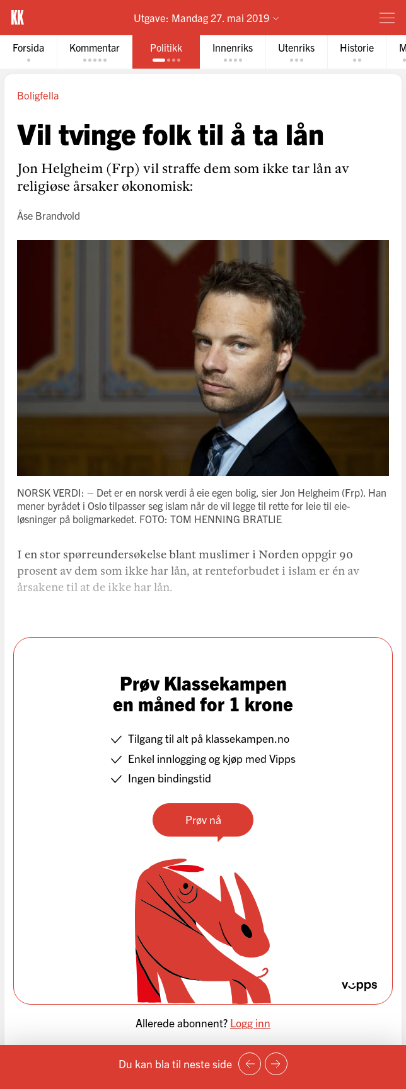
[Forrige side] (249, 1063)
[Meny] (387, 17)
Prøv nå (203, 819)
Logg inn (250, 1022)
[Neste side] (276, 1063)
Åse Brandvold (48, 215)
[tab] (28, 52)
